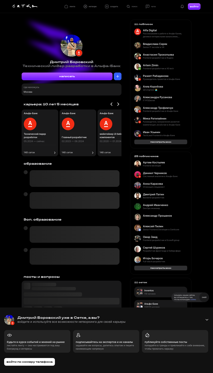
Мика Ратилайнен (154, 118)
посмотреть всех (160, 141)
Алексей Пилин (153, 226)
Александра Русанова (157, 97)
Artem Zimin (150, 65)
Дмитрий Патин (153, 194)
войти (194, 6)
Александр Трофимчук (158, 107)
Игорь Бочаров (153, 258)
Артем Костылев (154, 162)
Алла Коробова (153, 86)
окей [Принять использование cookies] (204, 297)
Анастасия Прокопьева (158, 54)
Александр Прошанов (157, 215)
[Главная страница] (24, 6)
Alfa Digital (150, 30)
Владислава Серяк (155, 44)
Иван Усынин (151, 132)
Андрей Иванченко (155, 205)
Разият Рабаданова (155, 76)
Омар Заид (150, 237)
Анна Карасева (153, 183)
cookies (193, 299)
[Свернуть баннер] (207, 320)
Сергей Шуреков (154, 247)
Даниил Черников (155, 173)
